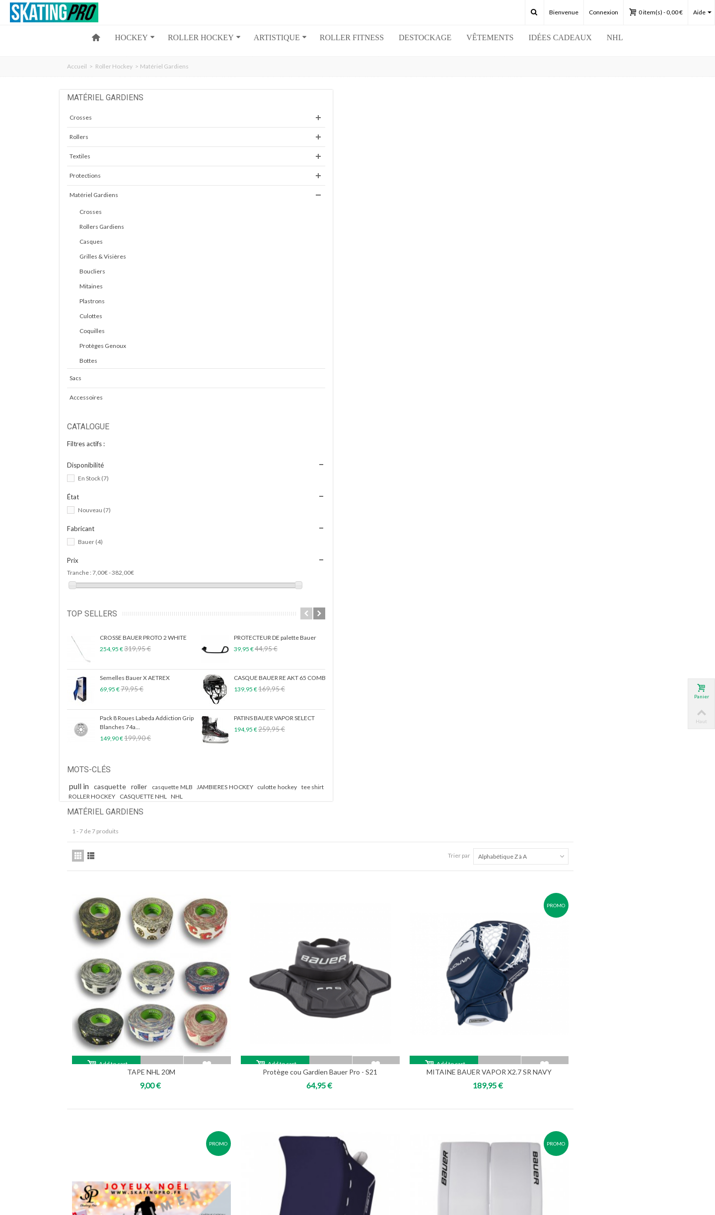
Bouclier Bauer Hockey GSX (432, 536)
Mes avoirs (84, 1115)
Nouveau (94, 510)
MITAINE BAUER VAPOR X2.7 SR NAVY (576, 326)
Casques (91, 241)
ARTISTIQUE (280, 37)
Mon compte (89, 1080)
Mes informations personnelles (111, 1125)
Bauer (90, 541)
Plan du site (233, 1144)
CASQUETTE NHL (144, 805)
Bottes (88, 360)
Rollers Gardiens (101, 226)
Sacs (75, 378)
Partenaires (234, 1115)
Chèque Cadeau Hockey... (287, 536)
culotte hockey (152, 796)
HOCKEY (135, 37)
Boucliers (92, 271)
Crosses (81, 117)
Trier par (533, 138)
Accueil (77, 66)
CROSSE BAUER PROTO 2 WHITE (143, 637)
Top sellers (92, 613)
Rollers (79, 136)
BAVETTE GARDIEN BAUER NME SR (288, 758)
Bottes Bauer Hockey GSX (576, 536)
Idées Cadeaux (559, 37)
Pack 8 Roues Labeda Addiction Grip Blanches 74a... (147, 722)
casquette (114, 786)
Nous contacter (239, 1105)
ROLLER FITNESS (352, 37)
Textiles (80, 156)
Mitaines (91, 286)
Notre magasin (238, 1095)
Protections (85, 175)
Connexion (603, 12)
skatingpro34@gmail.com (147, 942)
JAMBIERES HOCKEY (98, 796)
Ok (481, 1114)
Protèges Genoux (102, 345)
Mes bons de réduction (100, 1135)
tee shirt (188, 796)
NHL (615, 37)
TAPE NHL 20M (288, 326)
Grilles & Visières (102, 256)
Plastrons (92, 301)
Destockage (425, 37)
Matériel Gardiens (94, 195)
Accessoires (86, 397)
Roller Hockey (114, 66)
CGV (224, 1135)
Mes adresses (88, 1105)
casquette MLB (179, 787)
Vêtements (489, 37)
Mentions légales (241, 1125)
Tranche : (79, 572)
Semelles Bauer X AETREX (135, 677)
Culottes (90, 316)
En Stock (93, 478)
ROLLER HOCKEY (204, 37)
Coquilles (92, 331)
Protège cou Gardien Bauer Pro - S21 (431, 326)
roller (145, 786)
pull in (81, 786)
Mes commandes (93, 1095)
